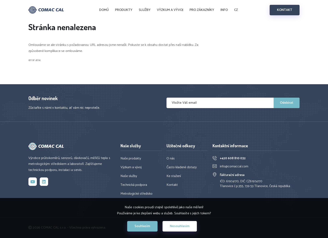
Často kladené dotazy (182, 167)
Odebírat (286, 103)
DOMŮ (104, 10)
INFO (224, 10)
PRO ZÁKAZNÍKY (202, 10)
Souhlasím (142, 226)
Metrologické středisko (136, 193)
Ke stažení (174, 176)
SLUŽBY (145, 10)
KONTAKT (284, 10)
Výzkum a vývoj (131, 167)
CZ (236, 10)
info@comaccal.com (234, 166)
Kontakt (172, 185)
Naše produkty (130, 158)
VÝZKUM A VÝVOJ (170, 10)
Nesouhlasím (180, 226)
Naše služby (128, 176)
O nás (171, 158)
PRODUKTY (123, 10)
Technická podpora (133, 185)
